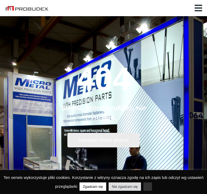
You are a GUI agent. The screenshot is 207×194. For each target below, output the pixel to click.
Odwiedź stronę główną (103, 140)
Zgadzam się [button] (93, 187)
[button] (198, 8)
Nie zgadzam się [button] (125, 187)
